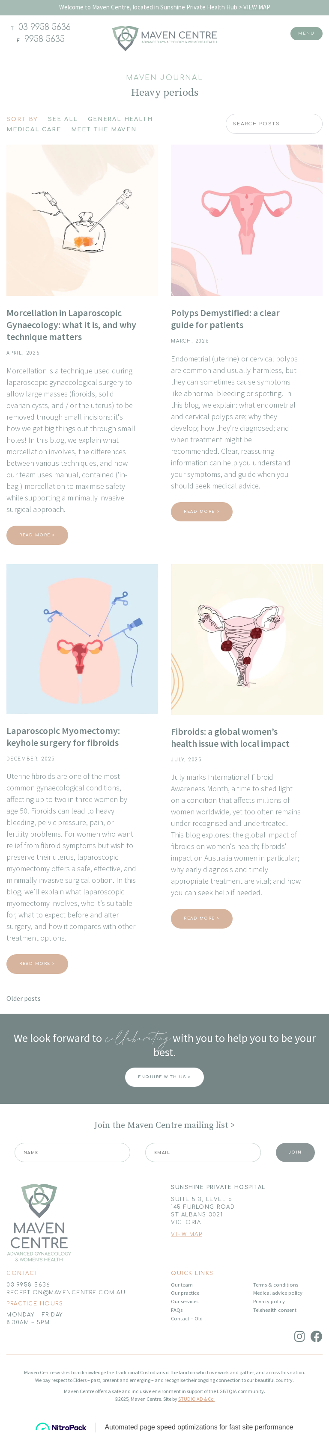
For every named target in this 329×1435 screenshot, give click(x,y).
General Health (120, 119)
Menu (306, 33)
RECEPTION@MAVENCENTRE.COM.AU (66, 1293)
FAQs (176, 1310)
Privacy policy (269, 1301)
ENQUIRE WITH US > (164, 1077)
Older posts (23, 998)
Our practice (185, 1293)
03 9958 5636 (44, 27)
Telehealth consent (274, 1310)
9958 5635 (44, 39)
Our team (182, 1284)
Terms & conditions (275, 1284)
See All (63, 119)
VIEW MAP (256, 7)
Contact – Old (187, 1318)
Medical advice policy (277, 1293)
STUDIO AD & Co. (196, 1399)
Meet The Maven (104, 130)
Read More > (37, 535)
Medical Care (33, 130)
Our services (184, 1301)
